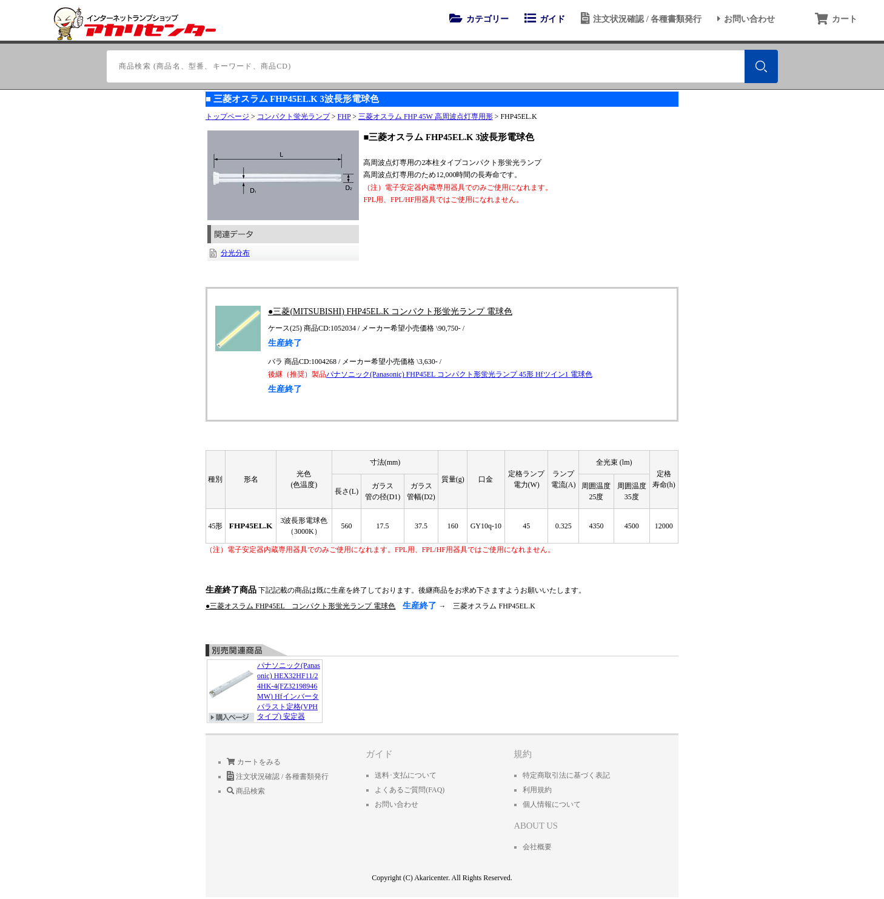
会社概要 (537, 847)
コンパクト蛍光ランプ (293, 116)
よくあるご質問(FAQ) (409, 790)
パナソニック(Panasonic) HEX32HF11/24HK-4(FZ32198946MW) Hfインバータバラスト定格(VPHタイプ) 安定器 (264, 691)
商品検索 (246, 791)
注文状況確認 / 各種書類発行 (639, 19)
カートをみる (254, 762)
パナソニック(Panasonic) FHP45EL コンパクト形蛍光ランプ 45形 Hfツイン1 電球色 (459, 374)
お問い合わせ (744, 19)
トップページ (227, 116)
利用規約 (537, 790)
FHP (344, 116)
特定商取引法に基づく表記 (566, 775)
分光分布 (235, 253)
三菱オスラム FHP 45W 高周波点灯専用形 (425, 116)
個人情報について (552, 804)
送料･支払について (406, 775)
